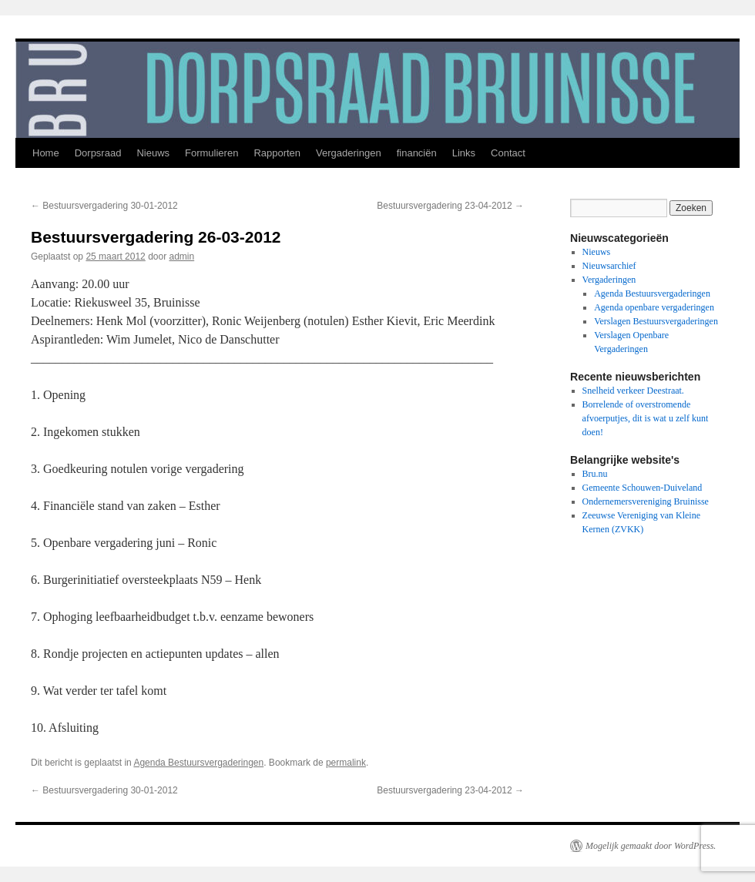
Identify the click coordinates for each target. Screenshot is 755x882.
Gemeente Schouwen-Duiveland (642, 487)
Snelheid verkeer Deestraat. (633, 390)
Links (463, 153)
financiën (417, 153)
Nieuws (152, 153)
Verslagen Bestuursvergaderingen (656, 321)
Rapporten (276, 153)
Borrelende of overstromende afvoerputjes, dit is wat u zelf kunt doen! (645, 418)
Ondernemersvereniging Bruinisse (645, 501)
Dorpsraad (98, 153)
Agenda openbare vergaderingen (654, 307)
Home (45, 153)
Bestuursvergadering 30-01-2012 (104, 205)
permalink (346, 762)
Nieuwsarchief (609, 265)
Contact (508, 153)
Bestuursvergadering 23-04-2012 (450, 205)
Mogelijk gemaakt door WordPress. (651, 845)
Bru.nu (595, 473)
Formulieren (211, 153)
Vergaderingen (348, 153)
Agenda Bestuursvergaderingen (198, 762)
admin (182, 256)
